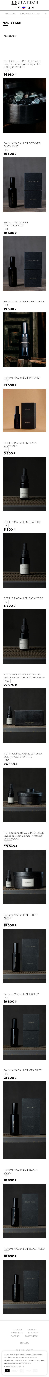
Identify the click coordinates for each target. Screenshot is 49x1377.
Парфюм (15, 1336)
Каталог (32, 1330)
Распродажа (31, 1336)
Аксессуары (10, 36)
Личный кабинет (24, 1350)
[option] (10, 14)
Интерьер (33, 1333)
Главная (17, 1330)
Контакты (24, 1343)
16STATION (10, 14)
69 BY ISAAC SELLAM (30, 14)
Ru (25, 8)
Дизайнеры (17, 1333)
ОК (7, 1371)
